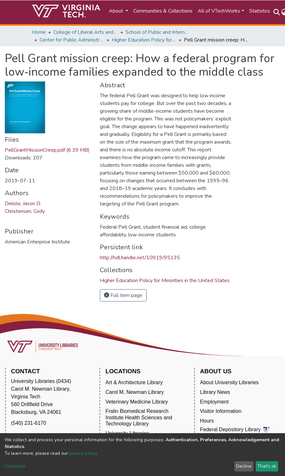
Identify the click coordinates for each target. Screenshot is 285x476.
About (116, 10)
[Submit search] (277, 12)
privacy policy (83, 453)
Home (39, 32)
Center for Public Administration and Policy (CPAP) (72, 39)
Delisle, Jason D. (23, 203)
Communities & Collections (163, 10)
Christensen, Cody (25, 211)
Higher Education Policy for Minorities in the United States (144, 39)
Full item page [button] (123, 295)
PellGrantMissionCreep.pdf (47, 150)
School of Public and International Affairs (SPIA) (158, 32)
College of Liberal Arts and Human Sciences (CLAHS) (85, 32)
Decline (244, 466)
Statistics (259, 10)
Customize (15, 466)
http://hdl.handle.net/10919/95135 (140, 257)
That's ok (266, 466)
